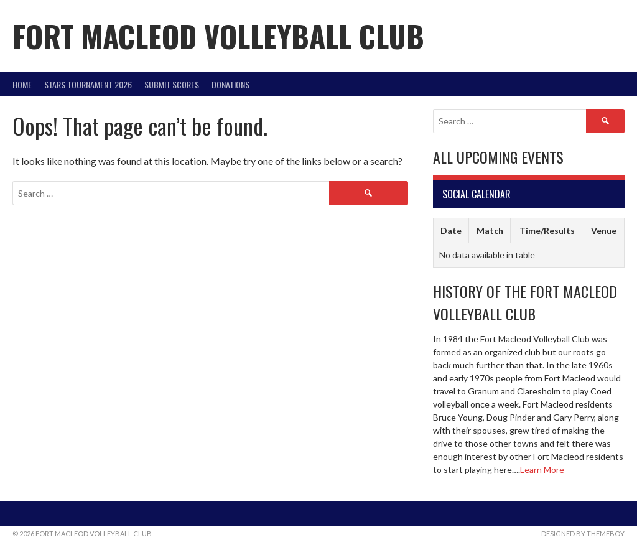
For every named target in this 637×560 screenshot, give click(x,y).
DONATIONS (230, 84)
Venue (603, 230)
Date (451, 230)
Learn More (542, 469)
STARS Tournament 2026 (88, 84)
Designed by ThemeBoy (583, 534)
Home (22, 84)
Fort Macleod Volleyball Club (218, 36)
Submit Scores (171, 84)
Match (490, 230)
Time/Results (547, 230)
